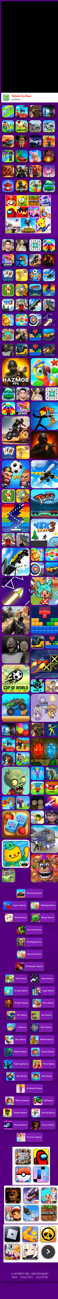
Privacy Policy (26, 1276)
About (14, 1276)
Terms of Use (42, 1276)
